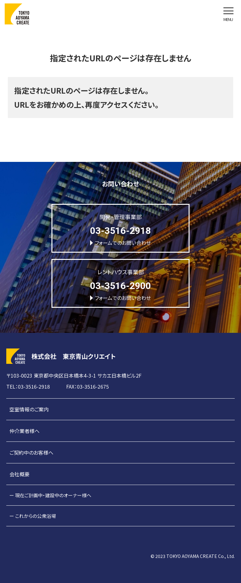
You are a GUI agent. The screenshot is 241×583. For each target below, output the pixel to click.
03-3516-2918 (120, 230)
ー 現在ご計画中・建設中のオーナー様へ (50, 495)
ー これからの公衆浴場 (32, 516)
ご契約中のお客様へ (31, 452)
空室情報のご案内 (29, 409)
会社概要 (19, 474)
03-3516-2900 (120, 285)
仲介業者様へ (24, 431)
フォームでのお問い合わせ (120, 242)
